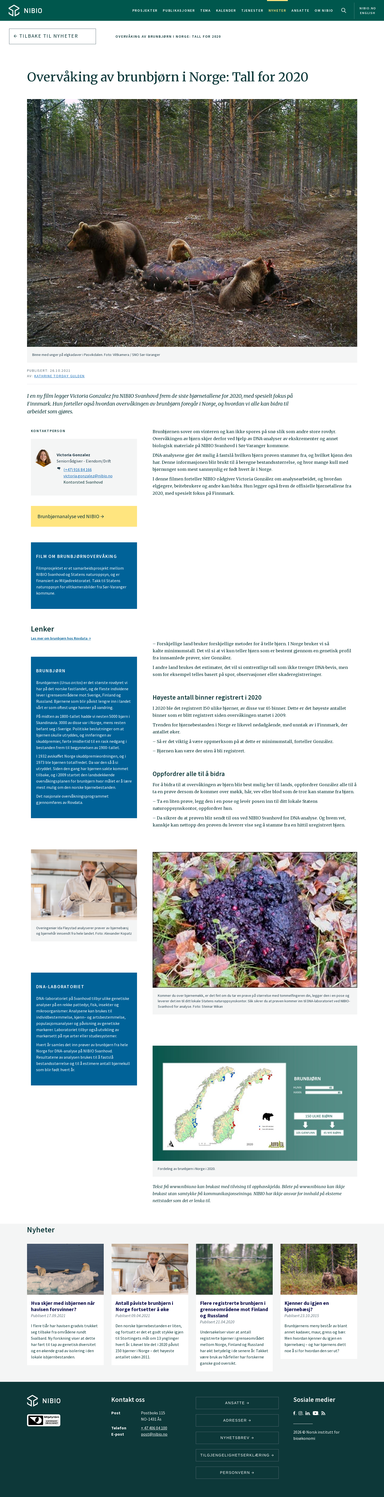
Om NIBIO (324, 10)
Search (344, 10)
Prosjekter (145, 10)
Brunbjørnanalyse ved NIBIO (70, 516)
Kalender (226, 10)
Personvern (237, 1472)
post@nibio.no (154, 1434)
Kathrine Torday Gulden (59, 376)
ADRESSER (237, 1420)
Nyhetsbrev (237, 1438)
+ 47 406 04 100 (154, 1427)
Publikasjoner (179, 10)
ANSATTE (237, 1403)
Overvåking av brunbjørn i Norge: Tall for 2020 (168, 36)
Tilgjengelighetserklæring (237, 1455)
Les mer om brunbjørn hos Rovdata (61, 638)
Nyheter (277, 10)
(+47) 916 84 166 (77, 469)
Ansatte (300, 10)
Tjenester (252, 10)
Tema (205, 10)
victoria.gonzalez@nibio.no (88, 475)
